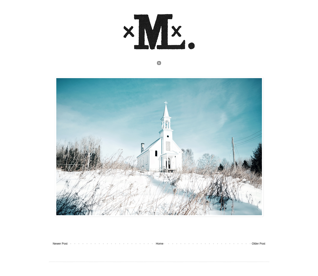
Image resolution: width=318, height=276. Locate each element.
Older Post (258, 243)
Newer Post (60, 243)
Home (159, 243)
